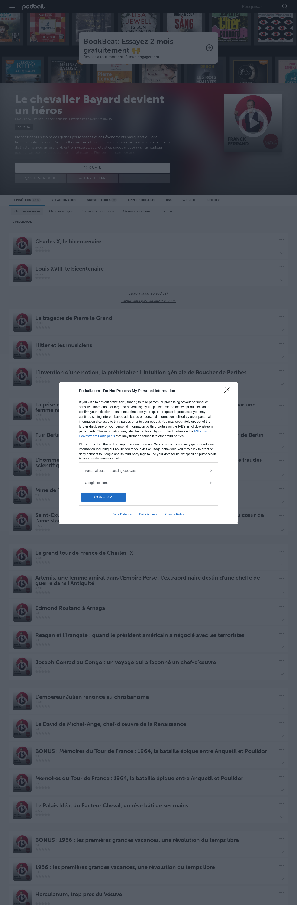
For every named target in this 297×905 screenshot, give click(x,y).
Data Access (148, 514)
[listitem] (148, 470)
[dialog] (148, 452)
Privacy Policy (175, 514)
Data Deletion (122, 514)
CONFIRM (103, 497)
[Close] (228, 391)
